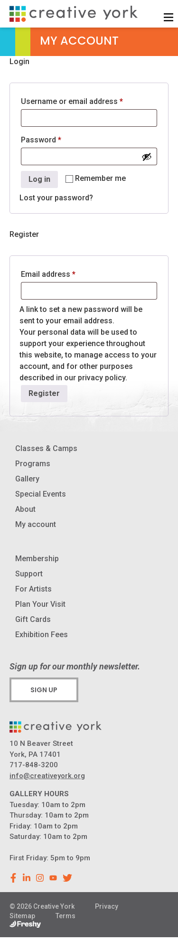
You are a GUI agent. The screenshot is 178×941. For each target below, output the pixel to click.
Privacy (106, 906)
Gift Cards (33, 619)
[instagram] (40, 878)
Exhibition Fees (41, 634)
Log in (39, 179)
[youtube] (53, 878)
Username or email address (87, 100)
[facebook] (13, 878)
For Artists (33, 588)
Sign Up (43, 690)
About (25, 509)
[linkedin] (26, 878)
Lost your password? (56, 197)
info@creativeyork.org (47, 776)
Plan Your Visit (40, 604)
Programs (32, 463)
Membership (37, 558)
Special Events (40, 494)
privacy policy (101, 377)
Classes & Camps (46, 448)
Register (44, 393)
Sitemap (22, 916)
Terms (65, 916)
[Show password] (146, 156)
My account (35, 524)
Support (29, 573)
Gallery (27, 478)
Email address (63, 273)
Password (56, 138)
